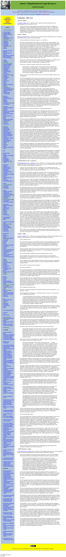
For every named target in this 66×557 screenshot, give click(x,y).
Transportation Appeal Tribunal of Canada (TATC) (8, 535)
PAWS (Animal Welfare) (8, 238)
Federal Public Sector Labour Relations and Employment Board (7, 500)
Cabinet (5, 59)
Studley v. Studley (22, 236)
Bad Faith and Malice (7, 50)
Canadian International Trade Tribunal (8, 482)
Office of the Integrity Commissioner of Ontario (8, 424)
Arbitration (5, 41)
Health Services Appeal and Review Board (8, 403)
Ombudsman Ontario (7, 425)
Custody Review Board (8, 384)
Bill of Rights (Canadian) (8, 55)
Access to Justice (6, 33)
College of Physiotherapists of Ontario (7, 366)
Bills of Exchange (7, 56)
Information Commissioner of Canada (8, 506)
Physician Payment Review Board (7, 453)
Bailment (5, 51)
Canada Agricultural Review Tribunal (7, 471)
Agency (5, 35)
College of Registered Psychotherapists (7, 371)
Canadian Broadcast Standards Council (7, 477)
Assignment (5, 42)
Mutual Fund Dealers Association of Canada (8, 513)
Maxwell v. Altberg (22, 23)
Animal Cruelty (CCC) (8, 37)
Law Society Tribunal (7, 416)
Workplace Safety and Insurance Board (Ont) (8, 465)
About (21, 14)
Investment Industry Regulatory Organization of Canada (8, 509)
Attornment (5, 44)
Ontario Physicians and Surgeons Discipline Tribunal (8, 441)
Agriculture (5, 36)
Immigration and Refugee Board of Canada (8, 504)
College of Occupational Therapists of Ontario (8, 361)
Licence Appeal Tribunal (8, 417)
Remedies (5, 264)
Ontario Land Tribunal (8, 439)
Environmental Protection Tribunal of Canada (8, 496)
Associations (6, 43)
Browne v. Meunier (22, 36)
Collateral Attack (6, 65)
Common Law (6, 66)
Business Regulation (7, 57)
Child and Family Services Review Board (8, 347)
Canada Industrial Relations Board (7, 475)
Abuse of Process (6, 32)
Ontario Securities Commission (7, 444)
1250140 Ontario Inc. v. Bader (24, 451)
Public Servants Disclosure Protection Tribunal (8, 520)
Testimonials (38, 14)
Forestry (5, 142)
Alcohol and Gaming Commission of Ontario (8, 337)
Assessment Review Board (8, 339)
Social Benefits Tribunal (8, 458)
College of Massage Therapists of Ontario (7, 356)
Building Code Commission (6, 342)
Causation (5, 61)
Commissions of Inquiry (8, 489)
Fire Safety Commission (8, 392)
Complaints (5, 69)
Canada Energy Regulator (8, 473)
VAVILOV (5, 312)
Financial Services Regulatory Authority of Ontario (8, 388)
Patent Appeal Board (7, 516)
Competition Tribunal (7, 490)
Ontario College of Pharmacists (7, 429)
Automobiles (6, 45)
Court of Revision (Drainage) (7, 383)
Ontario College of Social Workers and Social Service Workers (8, 432)
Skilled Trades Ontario (8, 459)
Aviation (5, 48)
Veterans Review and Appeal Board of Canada (8, 539)
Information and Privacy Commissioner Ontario (8, 411)
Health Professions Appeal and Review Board (8, 400)
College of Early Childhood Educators (7, 354)
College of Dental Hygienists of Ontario (7, 351)
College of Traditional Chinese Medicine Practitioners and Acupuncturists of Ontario (8, 374)
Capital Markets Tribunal (8, 345)
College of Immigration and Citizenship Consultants (8, 487)
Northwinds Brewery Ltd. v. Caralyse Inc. (27, 163)
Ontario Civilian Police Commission (8, 427)
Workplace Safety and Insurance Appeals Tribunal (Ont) (7, 462)
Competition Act (6, 68)
